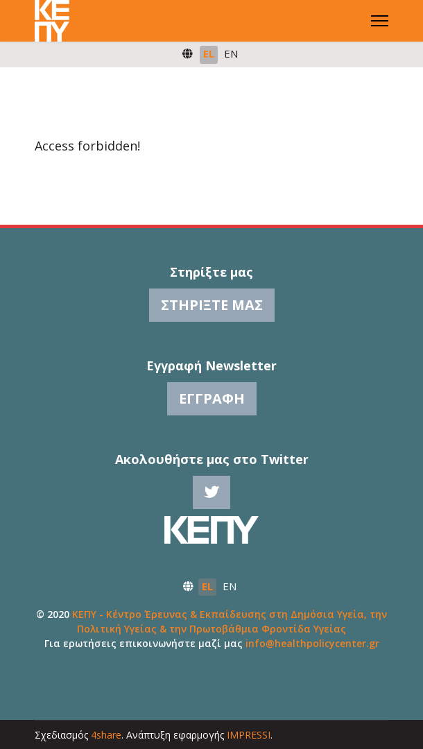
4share (106, 734)
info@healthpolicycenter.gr (312, 643)
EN (231, 53)
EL (208, 53)
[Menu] (379, 21)
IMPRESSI (248, 734)
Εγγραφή (212, 398)
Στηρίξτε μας (212, 304)
